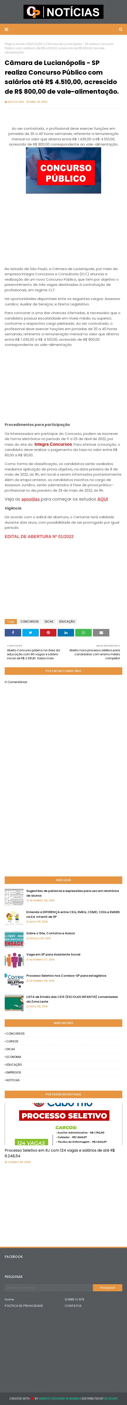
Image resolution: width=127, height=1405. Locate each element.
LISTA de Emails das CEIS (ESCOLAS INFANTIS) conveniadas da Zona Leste (72, 999)
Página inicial (14, 44)
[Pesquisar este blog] (49, 1287)
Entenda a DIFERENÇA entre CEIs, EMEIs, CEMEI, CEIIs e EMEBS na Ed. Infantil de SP (73, 914)
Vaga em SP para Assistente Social (53, 954)
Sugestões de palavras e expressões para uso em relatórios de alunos (72, 893)
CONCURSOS (29, 621)
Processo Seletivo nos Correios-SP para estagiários (66, 975)
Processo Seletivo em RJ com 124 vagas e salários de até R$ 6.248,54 (60, 1153)
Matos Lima (16, 102)
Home (9, 1299)
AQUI (102, 499)
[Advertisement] (63, 228)
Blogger (111, 1399)
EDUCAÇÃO (35, 44)
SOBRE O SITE (74, 1299)
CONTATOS (73, 1306)
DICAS (49, 621)
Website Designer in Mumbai (59, 1399)
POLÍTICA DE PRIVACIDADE (24, 1306)
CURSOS (12, 1041)
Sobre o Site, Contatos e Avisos (50, 933)
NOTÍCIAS (13, 1080)
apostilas (31, 499)
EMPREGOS (13, 1072)
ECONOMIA (13, 1057)
